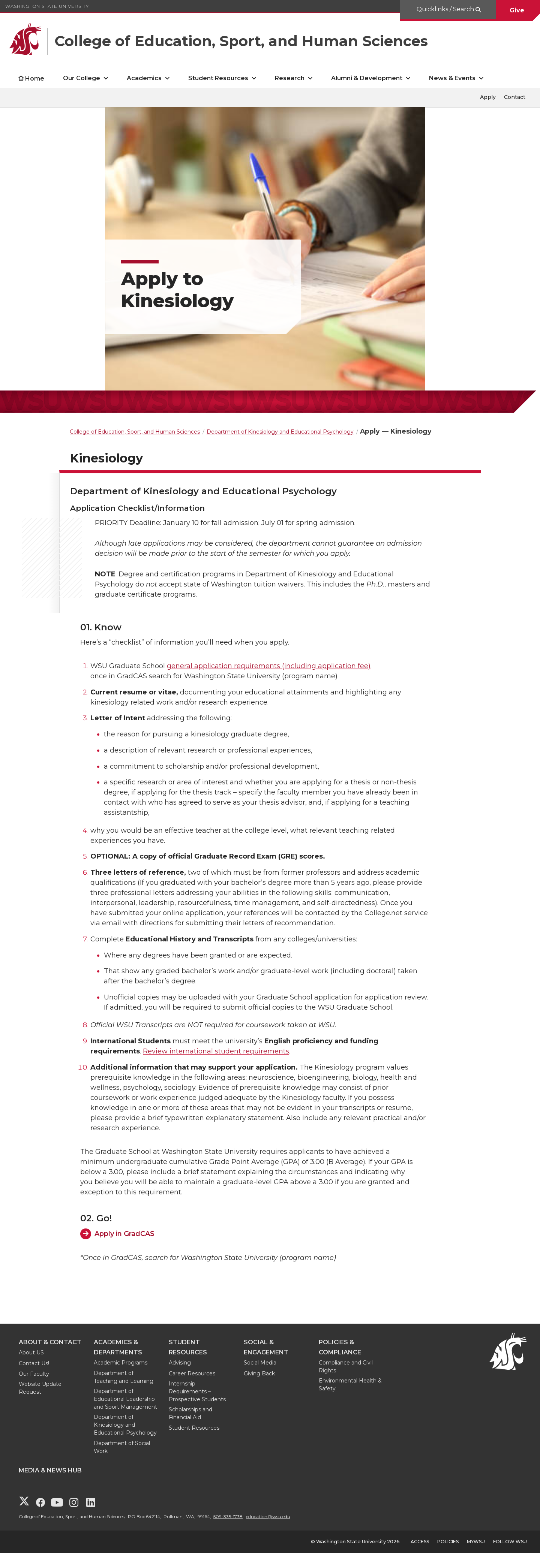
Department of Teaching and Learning (123, 1377)
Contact (514, 97)
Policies (448, 1541)
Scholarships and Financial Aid (190, 1413)
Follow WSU (510, 1541)
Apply (488, 97)
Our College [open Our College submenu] (81, 78)
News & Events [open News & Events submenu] (452, 78)
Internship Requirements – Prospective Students (197, 1391)
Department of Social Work (122, 1447)
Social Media (260, 1362)
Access (420, 1541)
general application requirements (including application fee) (268, 666)
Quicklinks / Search (446, 9)
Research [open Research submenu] (289, 78)
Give (518, 10)
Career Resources (192, 1373)
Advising (180, 1362)
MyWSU (476, 1541)
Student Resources (194, 1427)
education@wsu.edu (268, 1516)
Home (34, 78)
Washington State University (47, 6)
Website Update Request (40, 1388)
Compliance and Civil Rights (346, 1366)
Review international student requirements (216, 1051)
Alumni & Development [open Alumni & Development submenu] (366, 78)
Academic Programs (120, 1362)
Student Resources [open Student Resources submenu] (218, 78)
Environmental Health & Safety (350, 1384)
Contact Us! (34, 1363)
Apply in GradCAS (124, 1234)
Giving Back (259, 1373)
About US (31, 1352)
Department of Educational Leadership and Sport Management (125, 1399)
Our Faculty (34, 1373)
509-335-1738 (228, 1516)
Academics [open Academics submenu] (144, 78)
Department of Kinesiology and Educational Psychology (125, 1425)
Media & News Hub (50, 1470)
